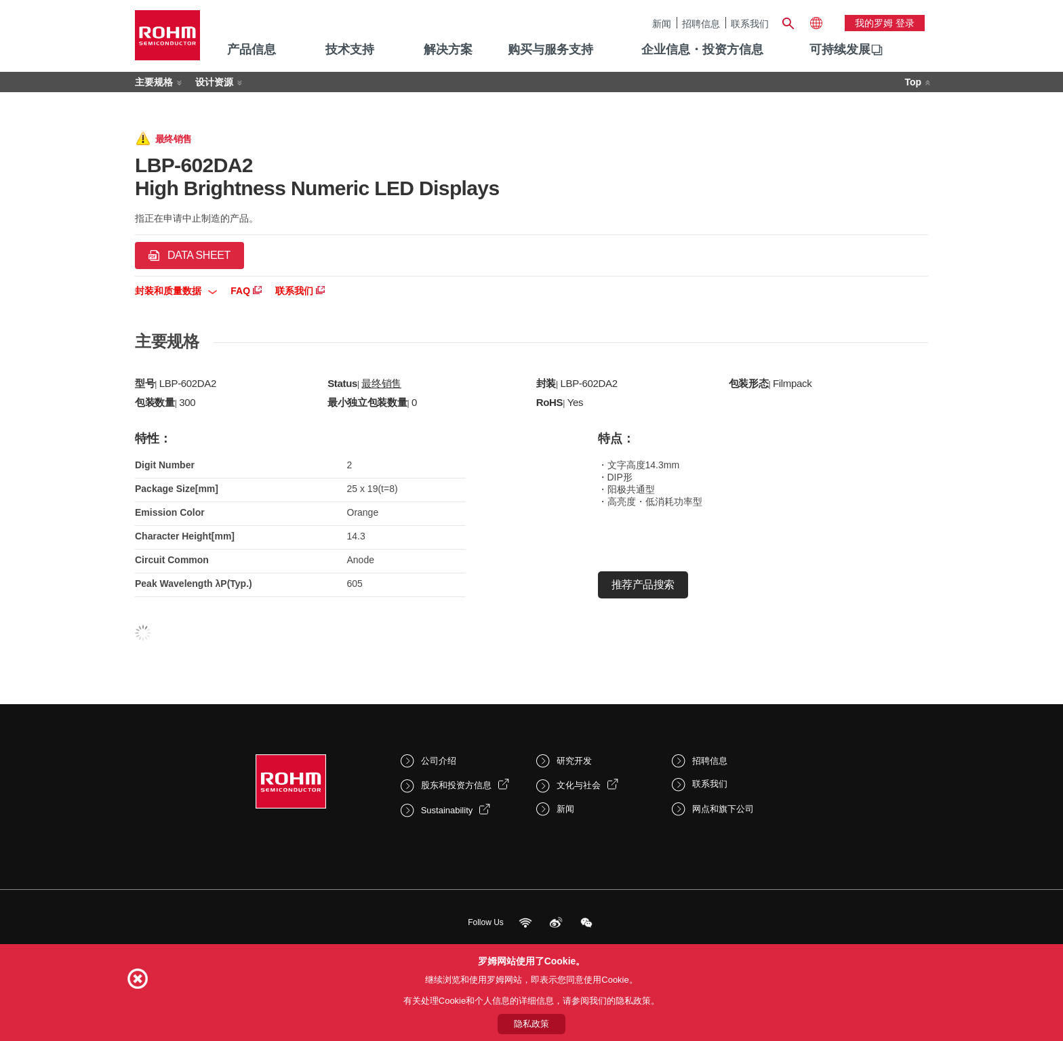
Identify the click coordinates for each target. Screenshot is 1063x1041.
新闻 (661, 23)
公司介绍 (438, 761)
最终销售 (381, 383)
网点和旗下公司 (723, 809)
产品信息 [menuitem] (251, 49)
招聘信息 (701, 23)
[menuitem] (840, 50)
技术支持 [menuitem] (349, 49)
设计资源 (214, 82)
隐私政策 (531, 1024)
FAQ (246, 290)
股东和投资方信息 (456, 785)
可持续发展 (839, 49)
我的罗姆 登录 (885, 23)
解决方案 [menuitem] (448, 49)
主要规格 (154, 82)
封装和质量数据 (176, 290)
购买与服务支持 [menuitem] (550, 49)
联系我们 (750, 23)
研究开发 (574, 761)
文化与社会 (579, 785)
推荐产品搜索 (643, 584)
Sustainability (447, 810)
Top (912, 82)
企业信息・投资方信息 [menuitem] (702, 49)
